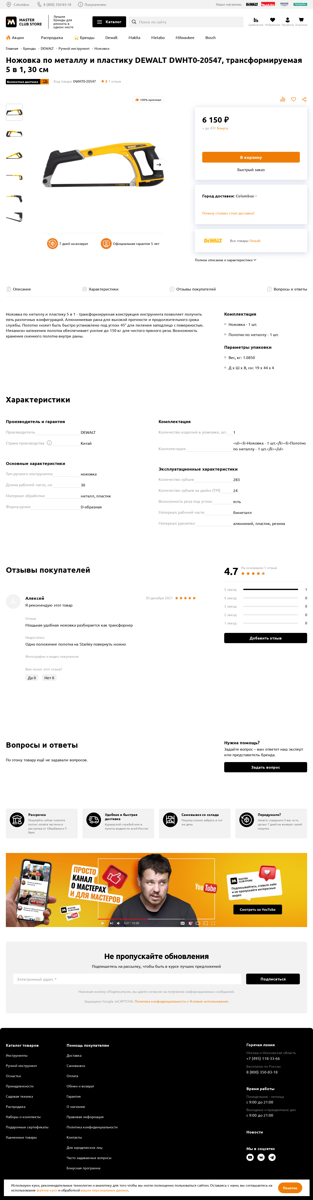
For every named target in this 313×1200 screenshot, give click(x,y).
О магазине (76, 1106)
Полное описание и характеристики (223, 260)
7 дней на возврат (67, 243)
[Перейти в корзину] (301, 22)
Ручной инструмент (74, 48)
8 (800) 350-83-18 (57, 4)
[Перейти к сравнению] (255, 22)
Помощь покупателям (88, 1045)
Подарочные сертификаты (27, 1127)
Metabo (158, 37)
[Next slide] (158, 164)
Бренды (87, 37)
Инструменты (17, 1055)
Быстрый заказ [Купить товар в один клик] (251, 169)
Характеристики (104, 288)
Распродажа (52, 37)
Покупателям (95, 4)
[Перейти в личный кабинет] (288, 22)
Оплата (72, 1076)
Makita (134, 37)
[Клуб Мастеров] (24, 22)
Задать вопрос (265, 767)
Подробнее (156, 890)
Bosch (210, 37)
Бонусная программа (83, 1168)
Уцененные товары (21, 1137)
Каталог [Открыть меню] (113, 21)
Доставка (74, 1055)
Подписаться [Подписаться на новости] (273, 978)
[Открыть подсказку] (49, 442)
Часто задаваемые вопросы (89, 1157)
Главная (12, 48)
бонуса (222, 128)
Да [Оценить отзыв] (32, 677)
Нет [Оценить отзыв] (49, 677)
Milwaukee (185, 37)
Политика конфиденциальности (160, 1001)
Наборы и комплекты (23, 1116)
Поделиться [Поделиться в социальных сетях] (304, 99)
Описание (22, 288)
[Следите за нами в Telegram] (272, 1157)
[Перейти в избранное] (272, 22)
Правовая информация (85, 1116)
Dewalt (111, 37)
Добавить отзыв (266, 637)
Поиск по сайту (153, 21)
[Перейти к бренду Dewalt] (213, 241)
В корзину (251, 157)
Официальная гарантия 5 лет (130, 243)
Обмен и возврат (80, 1086)
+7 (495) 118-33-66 (263, 1058)
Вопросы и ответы (290, 288)
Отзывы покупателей (196, 288)
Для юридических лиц (84, 1147)
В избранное (293, 99)
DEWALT (47, 48)
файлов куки (47, 1190)
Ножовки (101, 48)
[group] (42, 823)
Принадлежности (19, 1086)
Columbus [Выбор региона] (21, 4)
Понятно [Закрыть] (290, 1188)
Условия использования (209, 1001)
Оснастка (13, 1076)
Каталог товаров (22, 1045)
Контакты (74, 1137)
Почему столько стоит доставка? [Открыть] (228, 213)
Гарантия (74, 1096)
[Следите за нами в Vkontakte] (261, 1157)
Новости (254, 1131)
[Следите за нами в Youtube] (250, 1157)
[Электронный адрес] (127, 979)
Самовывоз (76, 1065)
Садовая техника (19, 1096)
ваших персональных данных (104, 1190)
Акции (18, 37)
